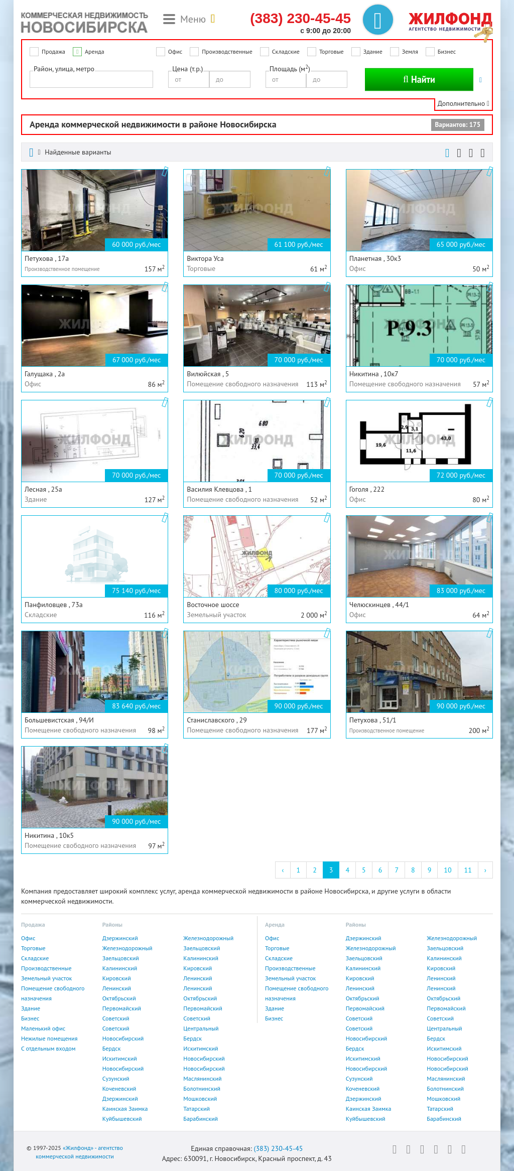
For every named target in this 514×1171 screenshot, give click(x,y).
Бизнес (447, 51)
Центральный (200, 1028)
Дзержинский (120, 938)
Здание (372, 51)
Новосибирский (123, 1038)
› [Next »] (485, 869)
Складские (286, 51)
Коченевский (119, 1088)
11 (468, 869)
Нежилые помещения (49, 1038)
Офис (175, 51)
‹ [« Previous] (283, 869)
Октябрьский (119, 998)
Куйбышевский (122, 1118)
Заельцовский (201, 948)
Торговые (331, 51)
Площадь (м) (290, 68)
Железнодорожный (208, 938)
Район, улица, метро (64, 68)
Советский (116, 1018)
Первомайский (121, 1008)
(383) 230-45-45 (278, 1148)
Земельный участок (46, 978)
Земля (410, 51)
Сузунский (116, 1078)
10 (447, 869)
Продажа (53, 51)
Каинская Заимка (125, 1108)
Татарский (196, 1108)
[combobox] (91, 79)
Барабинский (200, 1118)
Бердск (192, 1038)
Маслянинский (202, 1078)
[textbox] (35, 79)
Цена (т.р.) (187, 68)
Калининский (200, 958)
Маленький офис (43, 1028)
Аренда (94, 51)
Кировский (197, 968)
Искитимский (200, 1048)
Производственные (227, 51)
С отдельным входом (48, 1048)
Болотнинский (201, 1088)
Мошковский (200, 1098)
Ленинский (197, 978)
